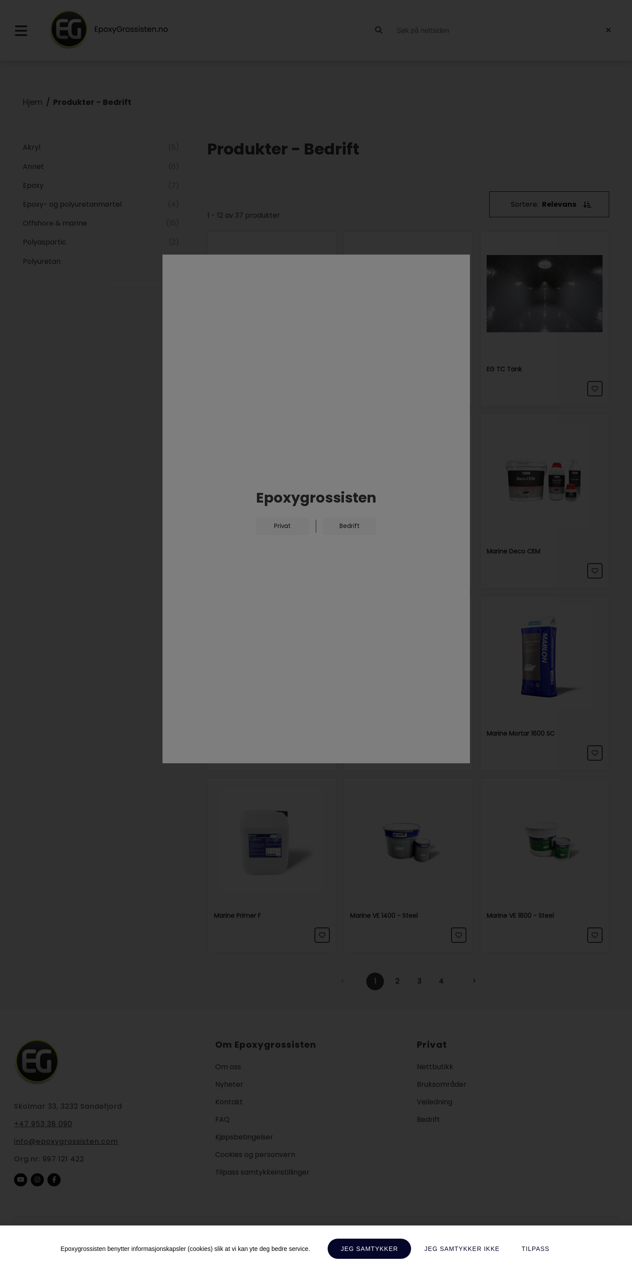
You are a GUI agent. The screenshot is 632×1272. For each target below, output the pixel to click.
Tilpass (536, 1248)
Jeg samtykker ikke (461, 1248)
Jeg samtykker (369, 1248)
